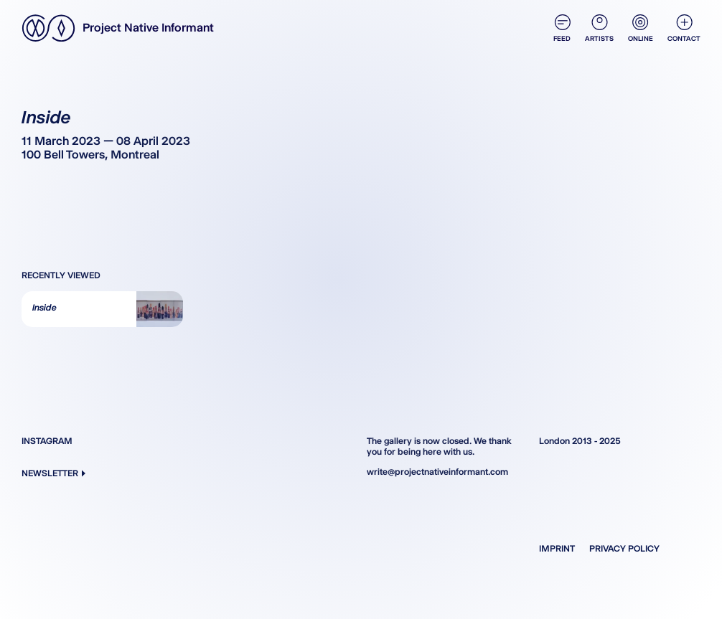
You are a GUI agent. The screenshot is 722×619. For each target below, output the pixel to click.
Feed (562, 28)
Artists (599, 28)
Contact (683, 28)
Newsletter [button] (53, 473)
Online (640, 28)
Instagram (47, 440)
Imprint (557, 548)
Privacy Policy (624, 548)
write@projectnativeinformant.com (437, 471)
